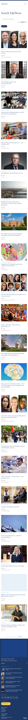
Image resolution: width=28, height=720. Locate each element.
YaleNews (4, 4)
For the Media (3, 710)
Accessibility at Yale (4, 713)
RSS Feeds (3, 708)
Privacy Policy (3, 715)
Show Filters (4, 26)
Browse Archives (4, 707)
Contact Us (3, 711)
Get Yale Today (5, 703)
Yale (25, 718)
